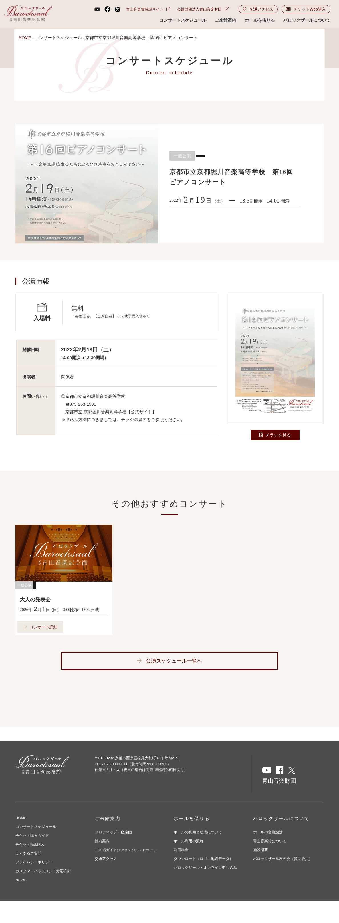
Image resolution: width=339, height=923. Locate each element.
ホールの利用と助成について (198, 832)
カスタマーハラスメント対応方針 (43, 871)
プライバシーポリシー (34, 862)
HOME (25, 37)
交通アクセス (258, 9)
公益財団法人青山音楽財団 (203, 10)
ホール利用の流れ (188, 841)
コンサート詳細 (43, 627)
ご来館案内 (225, 20)
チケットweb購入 (30, 845)
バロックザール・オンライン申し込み (205, 868)
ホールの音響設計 (268, 832)
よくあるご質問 (28, 853)
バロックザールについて (306, 20)
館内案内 (102, 841)
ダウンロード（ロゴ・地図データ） (203, 859)
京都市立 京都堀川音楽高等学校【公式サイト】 (110, 411)
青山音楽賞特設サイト (148, 10)
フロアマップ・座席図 (113, 832)
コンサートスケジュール (182, 20)
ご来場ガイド (126, 850)
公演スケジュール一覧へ (174, 661)
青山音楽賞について (269, 841)
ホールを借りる (260, 20)
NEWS (21, 880)
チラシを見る (278, 435)
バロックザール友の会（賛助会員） (282, 859)
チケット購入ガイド (32, 836)
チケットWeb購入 (306, 9)
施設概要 (260, 850)
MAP (171, 758)
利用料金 (181, 850)
